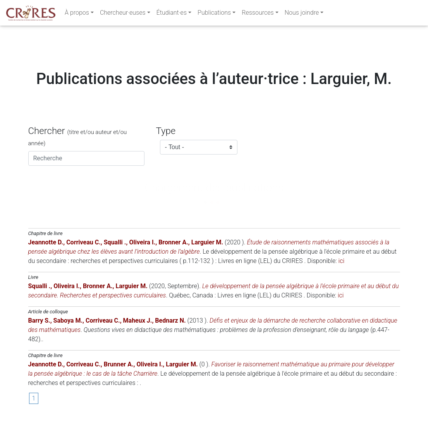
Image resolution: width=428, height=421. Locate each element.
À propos (77, 14)
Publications (214, 14)
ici (341, 261)
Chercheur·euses (123, 14)
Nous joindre (302, 14)
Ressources (257, 14)
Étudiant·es (171, 14)
